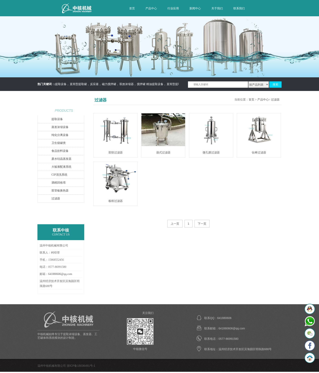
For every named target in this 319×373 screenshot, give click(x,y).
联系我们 (239, 8)
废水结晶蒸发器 (61, 159)
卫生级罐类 (58, 143)
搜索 (275, 84)
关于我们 (217, 8)
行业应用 (173, 8)
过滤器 (55, 198)
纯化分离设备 (60, 135)
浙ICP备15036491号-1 (81, 366)
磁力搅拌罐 (110, 84)
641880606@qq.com (60, 274)
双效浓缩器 (128, 84)
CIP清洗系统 (59, 174)
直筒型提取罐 (79, 84)
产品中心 (151, 8)
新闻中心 (195, 8)
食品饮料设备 (60, 151)
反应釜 (95, 84)
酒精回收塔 (58, 182)
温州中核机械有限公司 (81, 8)
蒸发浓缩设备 (60, 127)
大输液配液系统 (61, 166)
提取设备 (57, 119)
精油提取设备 (59, 84)
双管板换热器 (60, 190)
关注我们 (148, 314)
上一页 (175, 223)
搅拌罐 (142, 84)
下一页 (202, 223)
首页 (132, 8)
